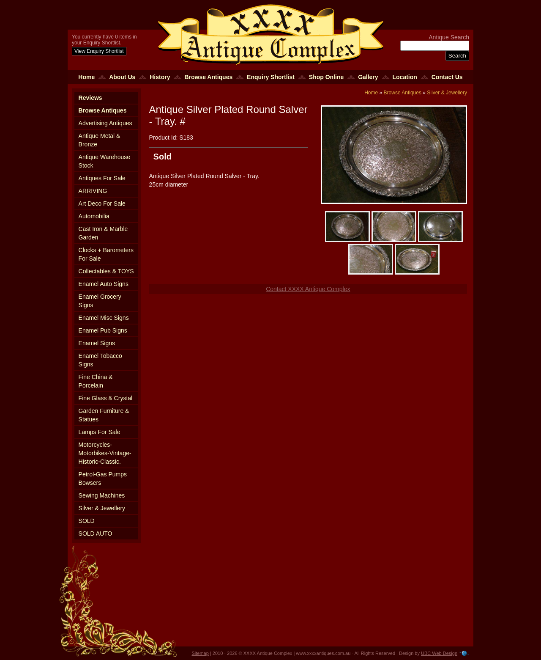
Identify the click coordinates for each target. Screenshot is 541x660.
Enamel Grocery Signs (100, 300)
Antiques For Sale (102, 178)
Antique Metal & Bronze (99, 140)
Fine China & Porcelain (96, 381)
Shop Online (326, 77)
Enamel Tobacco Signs (100, 360)
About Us (122, 77)
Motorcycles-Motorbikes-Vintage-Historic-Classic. (105, 453)
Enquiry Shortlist (271, 77)
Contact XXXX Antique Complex (308, 289)
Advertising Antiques (105, 123)
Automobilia (94, 216)
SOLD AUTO (95, 533)
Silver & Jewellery (102, 508)
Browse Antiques (208, 77)
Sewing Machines (102, 495)
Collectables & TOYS (106, 271)
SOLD (87, 520)
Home (86, 77)
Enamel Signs (97, 343)
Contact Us (447, 77)
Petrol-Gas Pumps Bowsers (103, 478)
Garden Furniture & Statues (104, 415)
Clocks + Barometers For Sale (106, 254)
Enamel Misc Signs (104, 317)
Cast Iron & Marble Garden (103, 233)
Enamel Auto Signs (103, 283)
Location (405, 77)
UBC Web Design (439, 653)
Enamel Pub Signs (103, 330)
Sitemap (200, 653)
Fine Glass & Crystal (106, 398)
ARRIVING (93, 190)
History (160, 77)
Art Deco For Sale (102, 203)
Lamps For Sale (99, 432)
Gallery (368, 77)
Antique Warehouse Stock (104, 161)
